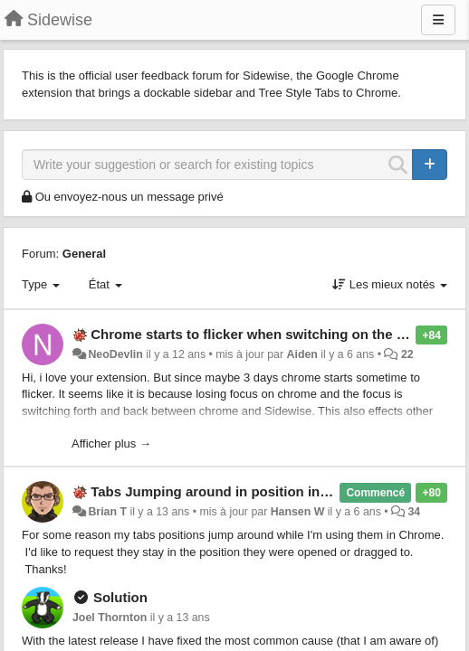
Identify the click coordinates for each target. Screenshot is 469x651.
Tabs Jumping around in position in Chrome (233, 491)
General (84, 253)
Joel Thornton (109, 617)
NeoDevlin (115, 354)
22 (407, 354)
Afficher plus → (111, 443)
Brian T (107, 511)
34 (413, 511)
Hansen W (298, 511)
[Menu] (438, 20)
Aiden (302, 354)
